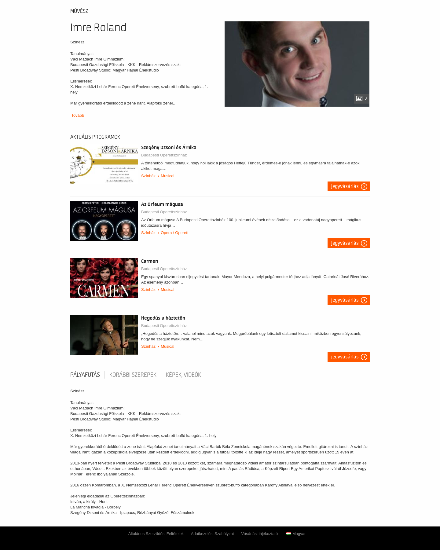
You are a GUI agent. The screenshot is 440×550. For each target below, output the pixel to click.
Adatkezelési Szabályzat (212, 533)
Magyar (296, 533)
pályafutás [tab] (85, 375)
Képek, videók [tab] (183, 375)
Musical (167, 176)
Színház (148, 176)
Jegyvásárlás (345, 186)
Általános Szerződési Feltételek (156, 533)
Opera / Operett (174, 232)
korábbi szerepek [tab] (132, 375)
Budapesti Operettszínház (164, 155)
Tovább (77, 115)
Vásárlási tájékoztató (259, 533)
